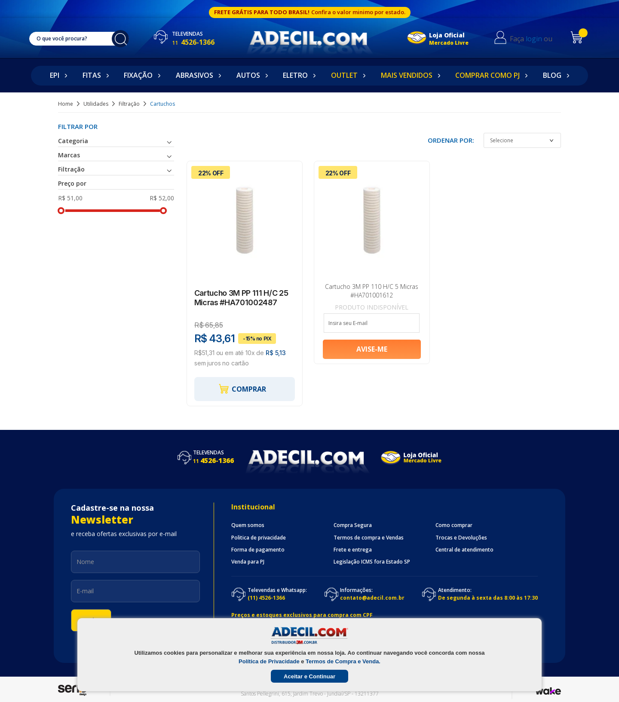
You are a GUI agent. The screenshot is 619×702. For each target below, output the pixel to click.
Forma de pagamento (258, 549)
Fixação (138, 75)
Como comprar (453, 525)
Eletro (295, 75)
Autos (248, 75)
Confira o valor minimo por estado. (358, 12)
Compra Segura (353, 525)
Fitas (92, 75)
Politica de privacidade (258, 537)
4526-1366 (202, 42)
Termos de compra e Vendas (369, 537)
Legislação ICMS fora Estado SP (372, 561)
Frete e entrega (353, 549)
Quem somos (247, 525)
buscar (124, 38)
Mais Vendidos (406, 75)
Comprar (242, 388)
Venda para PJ (247, 561)
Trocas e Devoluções (461, 537)
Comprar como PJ (487, 75)
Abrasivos (194, 75)
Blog (552, 75)
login (540, 38)
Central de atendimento (464, 549)
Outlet (344, 75)
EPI (54, 75)
